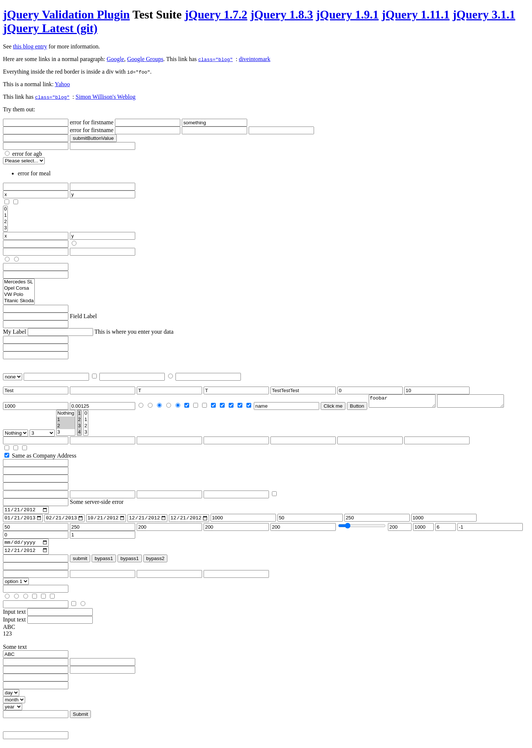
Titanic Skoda (18, 301)
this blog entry (30, 46)
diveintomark (254, 59)
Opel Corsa (18, 288)
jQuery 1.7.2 (216, 14)
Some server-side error (96, 504)
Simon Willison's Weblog (106, 97)
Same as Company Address (44, 458)
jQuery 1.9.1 (347, 14)
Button (357, 408)
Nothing (66, 415)
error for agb (27, 154)
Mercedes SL (18, 282)
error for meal (34, 173)
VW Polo (18, 295)
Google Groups (145, 59)
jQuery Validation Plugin (66, 14)
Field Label (83, 316)
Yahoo (62, 84)
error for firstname (91, 122)
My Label (14, 331)
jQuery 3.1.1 (484, 14)
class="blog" (215, 59)
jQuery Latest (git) (50, 28)
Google (115, 59)
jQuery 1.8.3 (281, 14)
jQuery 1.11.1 (416, 14)
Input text (14, 617)
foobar (406, 402)
